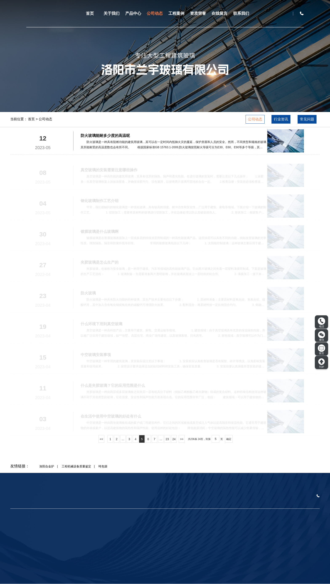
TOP (321, 363)
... (123, 439)
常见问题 (307, 119)
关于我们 (112, 13)
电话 (321, 322)
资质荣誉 (198, 13)
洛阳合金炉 (46, 466)
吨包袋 (102, 466)
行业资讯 (281, 119)
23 (167, 439)
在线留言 (220, 13)
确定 (228, 439)
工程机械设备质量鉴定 (76, 466)
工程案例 (176, 13)
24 (174, 439)
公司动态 (155, 13)
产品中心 (133, 13)
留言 (321, 349)
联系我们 (241, 13)
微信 (321, 336)
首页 (90, 13)
